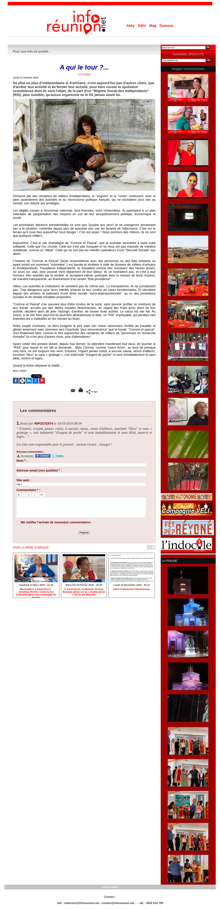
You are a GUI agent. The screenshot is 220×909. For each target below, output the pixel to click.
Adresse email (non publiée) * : (39, 470)
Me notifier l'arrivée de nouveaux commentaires (56, 522)
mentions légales (110, 887)
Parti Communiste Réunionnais (132, 589)
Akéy (131, 25)
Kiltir (142, 25)
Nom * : (21, 460)
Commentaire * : (28, 490)
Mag (153, 25)
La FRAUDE (169, 560)
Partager (92, 391)
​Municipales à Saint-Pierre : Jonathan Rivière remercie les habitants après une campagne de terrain (36, 592)
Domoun (166, 25)
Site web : (23, 480)
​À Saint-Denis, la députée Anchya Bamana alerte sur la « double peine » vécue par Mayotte (83, 592)
